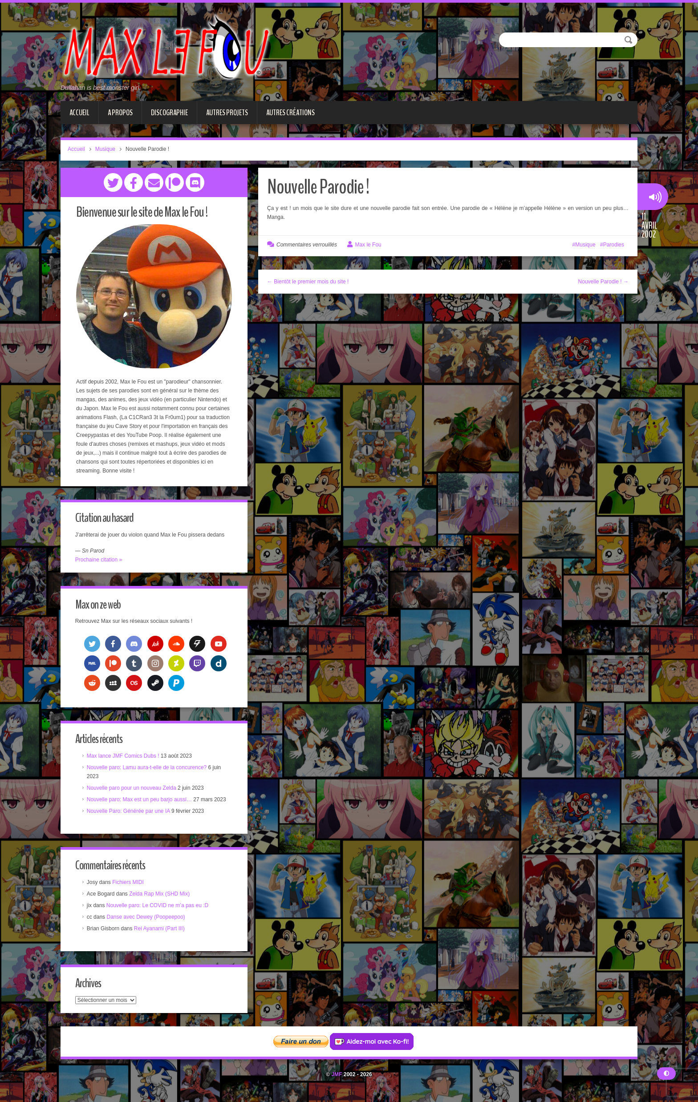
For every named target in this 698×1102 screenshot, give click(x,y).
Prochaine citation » (99, 560)
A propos (120, 112)
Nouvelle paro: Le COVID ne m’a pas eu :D (158, 907)
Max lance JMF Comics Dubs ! (124, 757)
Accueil (79, 112)
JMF (336, 1077)
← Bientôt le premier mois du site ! (308, 282)
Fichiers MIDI (129, 884)
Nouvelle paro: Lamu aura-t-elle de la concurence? (148, 768)
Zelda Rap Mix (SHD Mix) (160, 895)
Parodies (613, 245)
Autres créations (290, 112)
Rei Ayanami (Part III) (160, 930)
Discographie (169, 112)
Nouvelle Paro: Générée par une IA (129, 812)
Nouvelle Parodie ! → (603, 282)
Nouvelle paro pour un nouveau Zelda (132, 789)
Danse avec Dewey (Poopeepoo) (147, 919)
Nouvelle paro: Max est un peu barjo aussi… (140, 800)
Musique (105, 149)
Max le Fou (368, 245)
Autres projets (227, 112)
